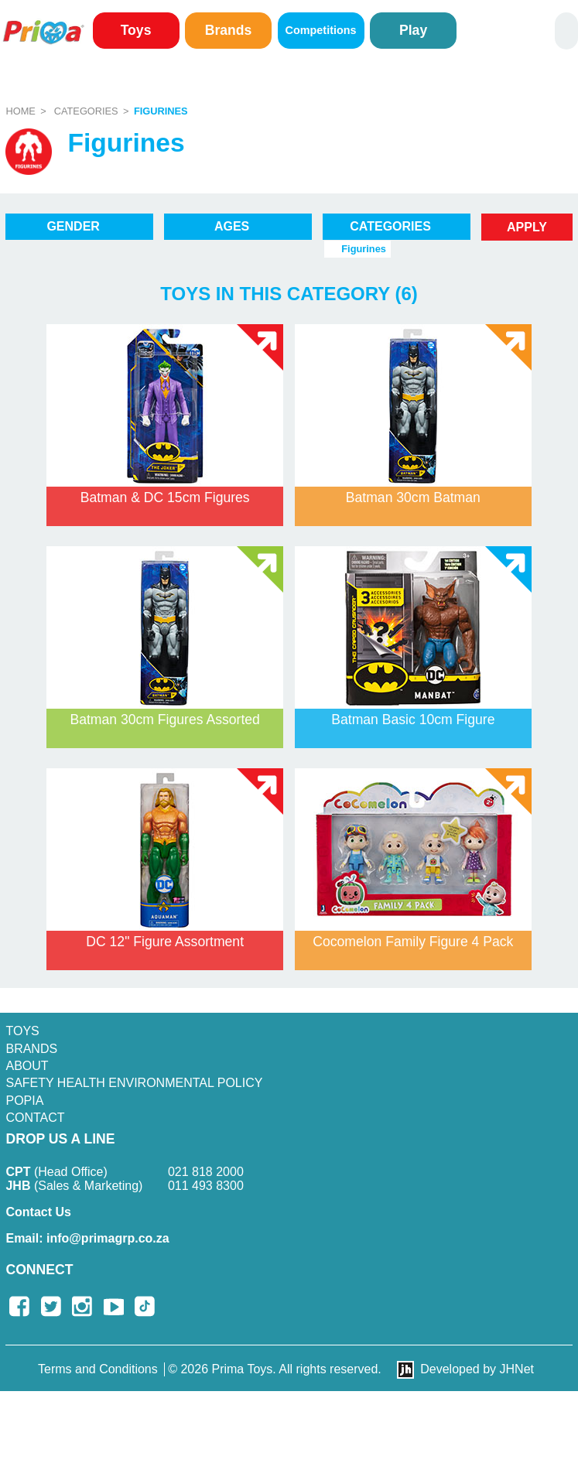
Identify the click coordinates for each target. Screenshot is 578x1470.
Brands (228, 30)
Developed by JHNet (477, 1369)
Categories (86, 111)
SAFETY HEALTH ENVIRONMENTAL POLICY (133, 1082)
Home (20, 111)
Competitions (321, 30)
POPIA (24, 1100)
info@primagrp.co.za (87, 1238)
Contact (34, 1117)
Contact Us (37, 1212)
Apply (527, 227)
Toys (136, 30)
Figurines (161, 111)
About (26, 1065)
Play (413, 30)
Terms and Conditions (98, 1369)
